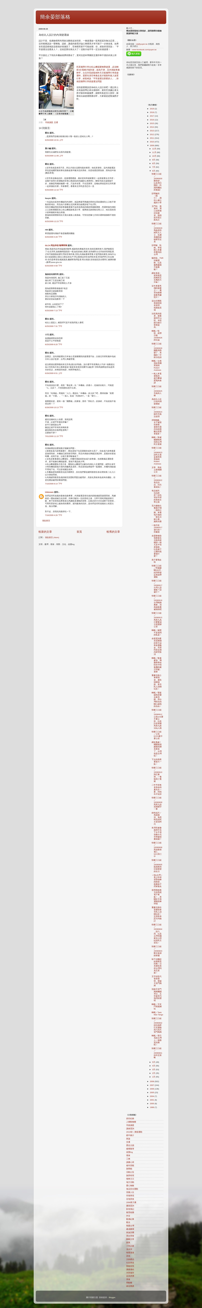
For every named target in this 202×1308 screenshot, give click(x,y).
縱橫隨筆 (130, 1149)
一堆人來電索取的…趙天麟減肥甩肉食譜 (157, 378)
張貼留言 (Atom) (52, 537)
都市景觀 (130, 1166)
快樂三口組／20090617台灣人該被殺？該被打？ (157, 586)
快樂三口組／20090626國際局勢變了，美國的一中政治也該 (157, 350)
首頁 (79, 531)
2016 (152, 120)
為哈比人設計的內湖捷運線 (157, 401)
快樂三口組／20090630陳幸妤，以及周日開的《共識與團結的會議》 (157, 182)
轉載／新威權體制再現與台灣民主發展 (157, 440)
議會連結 (130, 1269)
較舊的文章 (113, 531)
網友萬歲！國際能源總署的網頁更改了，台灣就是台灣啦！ (157, 749)
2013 (152, 131)
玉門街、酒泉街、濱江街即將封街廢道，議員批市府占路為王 (157, 213)
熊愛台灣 (130, 1226)
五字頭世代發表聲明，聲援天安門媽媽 (157, 981)
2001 (152, 1100)
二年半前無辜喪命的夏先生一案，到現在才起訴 (157, 789)
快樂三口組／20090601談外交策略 (157, 1053)
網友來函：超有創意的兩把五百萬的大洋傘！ (157, 277)
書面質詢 (130, 1206)
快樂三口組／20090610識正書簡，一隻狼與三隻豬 (157, 774)
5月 (154, 1062)
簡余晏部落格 (55, 17)
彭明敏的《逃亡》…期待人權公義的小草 (157, 198)
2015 (152, 123)
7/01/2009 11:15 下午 (54, 436)
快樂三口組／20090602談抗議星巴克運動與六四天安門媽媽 (157, 1025)
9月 (154, 160)
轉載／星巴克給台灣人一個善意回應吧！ (157, 1040)
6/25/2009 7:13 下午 (53, 311)
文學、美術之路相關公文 (157, 469)
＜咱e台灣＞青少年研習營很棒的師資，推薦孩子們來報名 (157, 880)
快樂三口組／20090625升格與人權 (157, 391)
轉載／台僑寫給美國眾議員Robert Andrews (157, 365)
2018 (152, 112)
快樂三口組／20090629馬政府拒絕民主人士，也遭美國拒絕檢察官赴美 (157, 233)
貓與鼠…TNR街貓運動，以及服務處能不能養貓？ (157, 263)
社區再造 (130, 1263)
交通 (56, 122)
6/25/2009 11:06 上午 (54, 156)
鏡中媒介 (130, 1135)
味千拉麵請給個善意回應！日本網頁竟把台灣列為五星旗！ (157, 966)
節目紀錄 (130, 1118)
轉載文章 (130, 1239)
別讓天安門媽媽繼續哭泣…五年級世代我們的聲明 (157, 995)
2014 (152, 127)
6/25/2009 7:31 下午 (53, 326)
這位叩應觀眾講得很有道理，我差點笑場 (157, 305)
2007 (152, 1085)
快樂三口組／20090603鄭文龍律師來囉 (157, 951)
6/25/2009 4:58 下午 (53, 266)
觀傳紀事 (130, 1219)
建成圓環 (130, 1229)
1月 (154, 1077)
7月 (154, 167)
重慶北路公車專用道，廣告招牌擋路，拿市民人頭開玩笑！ (157, 682)
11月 (154, 152)
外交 (128, 1216)
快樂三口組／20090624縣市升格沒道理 (157, 412)
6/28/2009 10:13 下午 (54, 407)
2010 (152, 142)
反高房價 (130, 1276)
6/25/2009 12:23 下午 (54, 221)
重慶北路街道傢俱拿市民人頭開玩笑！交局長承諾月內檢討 (157, 914)
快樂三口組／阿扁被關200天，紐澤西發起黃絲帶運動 (157, 571)
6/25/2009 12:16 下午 (54, 190)
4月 (154, 1066)
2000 (152, 1104)
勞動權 (129, 1283)
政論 (128, 1139)
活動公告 (130, 1172)
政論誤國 (130, 1232)
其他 (128, 1256)
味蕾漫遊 (130, 1253)
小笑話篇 (130, 1246)
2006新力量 (131, 1202)
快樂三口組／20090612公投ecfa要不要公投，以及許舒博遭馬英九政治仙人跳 (157, 719)
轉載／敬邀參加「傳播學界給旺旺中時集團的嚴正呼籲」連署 (157, 665)
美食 (128, 1279)
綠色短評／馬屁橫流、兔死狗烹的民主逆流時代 (157, 818)
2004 (152, 1096)
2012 (152, 134)
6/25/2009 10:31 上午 (54, 140)
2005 (152, 1092)
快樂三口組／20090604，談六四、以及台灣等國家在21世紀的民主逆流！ (157, 934)
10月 (154, 156)
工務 (128, 1159)
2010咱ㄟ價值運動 (134, 1132)
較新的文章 (45, 531)
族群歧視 (130, 1175)
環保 (128, 1155)
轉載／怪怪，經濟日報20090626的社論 (157, 335)
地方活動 (130, 1182)
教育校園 (130, 1212)
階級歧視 (130, 1266)
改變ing (129, 1152)
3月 (154, 1069)
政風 (128, 1243)
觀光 (128, 1222)
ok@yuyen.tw (141, 44)
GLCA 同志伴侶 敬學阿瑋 (56, 245)
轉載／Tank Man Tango (157, 1013)
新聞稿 (129, 1169)
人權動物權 (131, 1122)
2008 (152, 1081)
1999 (152, 1107)
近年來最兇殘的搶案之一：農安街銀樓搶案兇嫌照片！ (157, 291)
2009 (152, 145)
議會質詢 (130, 1129)
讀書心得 (130, 1162)
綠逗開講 (130, 1286)
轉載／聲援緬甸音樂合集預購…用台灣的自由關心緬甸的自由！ (157, 699)
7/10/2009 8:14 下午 (53, 484)
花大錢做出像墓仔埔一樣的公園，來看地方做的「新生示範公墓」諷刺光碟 (157, 514)
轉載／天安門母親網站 (157, 1006)
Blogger (112, 1297)
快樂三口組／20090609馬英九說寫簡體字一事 (157, 803)
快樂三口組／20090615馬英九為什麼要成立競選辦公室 (157, 620)
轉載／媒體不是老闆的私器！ (157, 632)
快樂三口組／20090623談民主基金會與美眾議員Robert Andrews (157, 456)
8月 (154, 163)
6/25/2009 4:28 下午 (53, 237)
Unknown (49, 492)
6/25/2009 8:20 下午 (53, 344)
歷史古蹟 (130, 1145)
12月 (154, 149)
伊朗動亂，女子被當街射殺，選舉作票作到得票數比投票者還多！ (157, 427)
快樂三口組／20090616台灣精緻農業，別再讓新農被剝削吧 (157, 602)
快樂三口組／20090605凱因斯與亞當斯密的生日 (157, 866)
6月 (154, 171)
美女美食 (130, 1236)
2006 (152, 1089)
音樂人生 (130, 1192)
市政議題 (49, 122)
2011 (152, 138)
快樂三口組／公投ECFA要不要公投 (157, 735)
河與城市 (130, 1273)
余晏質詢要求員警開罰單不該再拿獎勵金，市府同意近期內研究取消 (157, 646)
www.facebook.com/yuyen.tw (144, 50)
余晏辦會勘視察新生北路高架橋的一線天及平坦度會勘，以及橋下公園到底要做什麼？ (157, 546)
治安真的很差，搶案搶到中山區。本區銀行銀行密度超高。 (157, 320)
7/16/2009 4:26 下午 (53, 515)
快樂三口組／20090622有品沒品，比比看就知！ (157, 481)
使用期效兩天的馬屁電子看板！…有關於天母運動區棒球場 (157, 897)
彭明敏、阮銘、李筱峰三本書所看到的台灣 (157, 249)
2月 (154, 1073)
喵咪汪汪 (130, 1179)
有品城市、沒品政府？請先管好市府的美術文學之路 (157, 496)
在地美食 (130, 1199)
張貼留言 (46, 521)
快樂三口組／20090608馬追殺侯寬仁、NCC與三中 (157, 849)
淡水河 (129, 1249)
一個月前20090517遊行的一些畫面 (157, 528)
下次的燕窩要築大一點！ (157, 761)
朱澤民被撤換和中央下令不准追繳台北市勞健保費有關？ (157, 833)
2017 (152, 116)
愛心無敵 (130, 1186)
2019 (152, 109)
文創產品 (130, 1259)
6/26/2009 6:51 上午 (53, 373)
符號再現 (130, 1196)
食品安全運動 (132, 1189)
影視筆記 (130, 1209)
